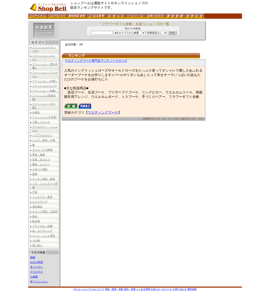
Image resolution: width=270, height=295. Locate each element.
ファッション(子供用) (44, 117)
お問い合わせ (180, 289)
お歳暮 (34, 276)
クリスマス (36, 271)
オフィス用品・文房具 (45, 211)
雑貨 (34, 174)
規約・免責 (130, 289)
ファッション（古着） (45, 81)
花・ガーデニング (42, 230)
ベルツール (166, 289)
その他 (36, 240)
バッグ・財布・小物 (43, 140)
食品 (34, 216)
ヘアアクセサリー (42, 135)
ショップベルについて (92, 289)
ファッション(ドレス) (44, 85)
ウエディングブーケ (103, 112)
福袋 (32, 257)
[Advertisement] (223, 84)
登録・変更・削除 (114, 289)
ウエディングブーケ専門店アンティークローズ (96, 60)
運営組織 (192, 289)
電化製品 (37, 206)
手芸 (34, 192)
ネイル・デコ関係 (42, 149)
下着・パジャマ (41, 122)
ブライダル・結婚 (42, 226)
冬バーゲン (36, 267)
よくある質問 (143, 289)
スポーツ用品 (39, 169)
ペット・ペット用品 (43, 235)
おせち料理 (36, 262)
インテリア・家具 (42, 196)
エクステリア (39, 201)
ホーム (77, 289)
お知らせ (155, 289)
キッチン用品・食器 (43, 178)
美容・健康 (38, 154)
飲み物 (36, 221)
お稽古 (36, 112)
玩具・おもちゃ (41, 159)
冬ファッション (39, 281)
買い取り (37, 245)
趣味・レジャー (41, 164)
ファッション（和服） (45, 90)
